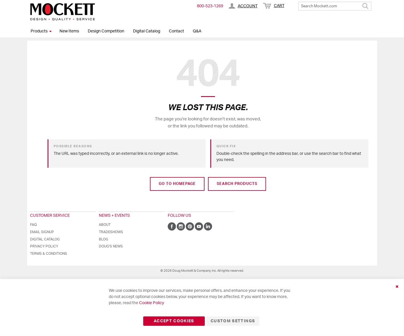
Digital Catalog (146, 31)
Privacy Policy (44, 246)
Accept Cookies (174, 321)
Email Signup (42, 232)
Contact (176, 31)
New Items (69, 31)
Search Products (237, 184)
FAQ (33, 224)
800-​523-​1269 (210, 6)
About (105, 224)
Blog (103, 239)
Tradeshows (111, 232)
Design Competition (106, 31)
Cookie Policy (151, 303)
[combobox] (334, 6)
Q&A (197, 31)
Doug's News (111, 246)
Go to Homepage (177, 184)
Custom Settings (233, 321)
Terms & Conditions (48, 253)
